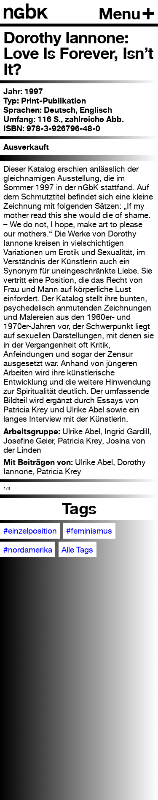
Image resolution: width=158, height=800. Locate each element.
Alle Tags (77, 549)
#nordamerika (27, 549)
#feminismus (89, 530)
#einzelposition (30, 530)
